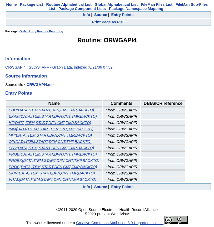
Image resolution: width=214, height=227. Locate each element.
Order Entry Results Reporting (41, 31)
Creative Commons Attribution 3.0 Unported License (119, 223)
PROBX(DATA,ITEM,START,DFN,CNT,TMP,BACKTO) (54, 160)
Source (100, 15)
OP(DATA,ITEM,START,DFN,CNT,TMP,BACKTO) (50, 142)
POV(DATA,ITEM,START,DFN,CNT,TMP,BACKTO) (51, 148)
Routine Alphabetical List (69, 4)
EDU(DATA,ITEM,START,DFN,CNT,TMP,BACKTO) (51, 110)
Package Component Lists (82, 9)
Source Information (26, 76)
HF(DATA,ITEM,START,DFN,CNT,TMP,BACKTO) (50, 123)
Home (11, 4)
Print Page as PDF (108, 22)
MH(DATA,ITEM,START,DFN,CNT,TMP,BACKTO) (50, 135)
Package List (31, 4)
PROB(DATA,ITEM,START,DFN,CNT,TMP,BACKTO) (53, 154)
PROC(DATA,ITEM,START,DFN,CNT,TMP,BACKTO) (53, 167)
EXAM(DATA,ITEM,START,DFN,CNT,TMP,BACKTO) (53, 116)
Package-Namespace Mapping (136, 9)
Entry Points (122, 15)
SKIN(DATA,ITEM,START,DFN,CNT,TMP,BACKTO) (52, 173)
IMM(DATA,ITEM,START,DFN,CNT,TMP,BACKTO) (51, 129)
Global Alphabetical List (116, 4)
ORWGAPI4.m (38, 84)
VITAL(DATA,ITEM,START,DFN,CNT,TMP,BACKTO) (52, 179)
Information (17, 58)
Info (86, 15)
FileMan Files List (156, 4)
